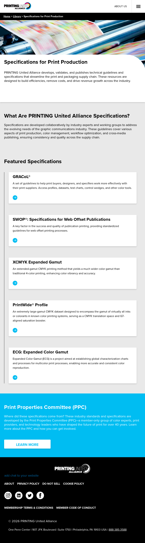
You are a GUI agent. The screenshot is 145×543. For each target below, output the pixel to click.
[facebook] (40, 496)
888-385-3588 (118, 530)
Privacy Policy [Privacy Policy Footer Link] (28, 484)
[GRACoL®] (73, 188)
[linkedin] (19, 496)
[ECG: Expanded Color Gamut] (73, 365)
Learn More (27, 444)
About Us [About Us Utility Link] (120, 6)
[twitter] (29, 496)
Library (17, 16)
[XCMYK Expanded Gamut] (73, 273)
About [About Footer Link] (9, 484)
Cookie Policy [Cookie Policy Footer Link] (73, 484)
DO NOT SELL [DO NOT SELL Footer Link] (51, 484)
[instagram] (8, 496)
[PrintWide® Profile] (73, 318)
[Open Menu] (138, 6)
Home (7, 16)
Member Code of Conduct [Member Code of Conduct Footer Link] (76, 508)
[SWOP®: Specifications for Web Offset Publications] (73, 230)
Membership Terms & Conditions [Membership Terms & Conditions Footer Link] (28, 508)
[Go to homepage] (72, 471)
